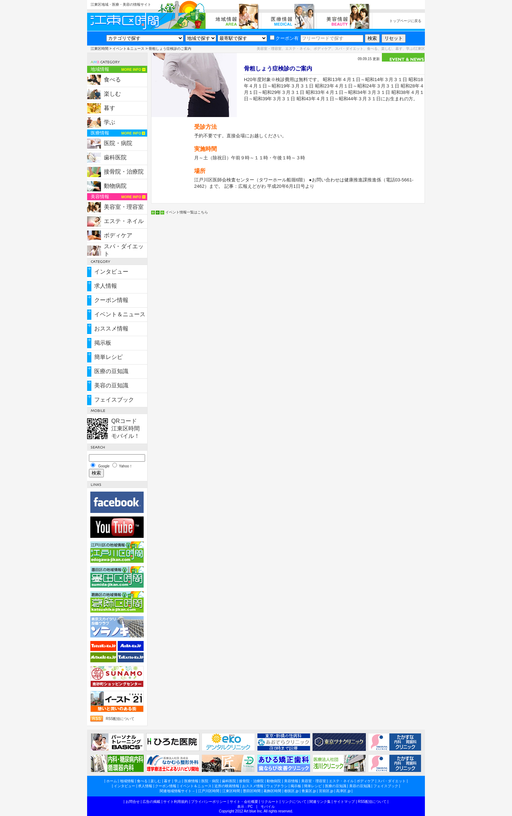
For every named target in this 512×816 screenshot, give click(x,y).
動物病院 (115, 186)
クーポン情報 (111, 300)
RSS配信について (120, 719)
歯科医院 (115, 157)
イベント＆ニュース (128, 49)
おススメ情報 (111, 328)
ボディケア (118, 235)
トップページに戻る (405, 21)
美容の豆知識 (111, 385)
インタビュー (111, 272)
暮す (109, 108)
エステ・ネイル (124, 221)
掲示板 (102, 343)
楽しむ (112, 94)
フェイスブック (114, 400)
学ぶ (109, 122)
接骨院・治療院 (124, 172)
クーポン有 (284, 38)
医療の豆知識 (111, 371)
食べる (112, 79)
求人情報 (105, 286)
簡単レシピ (108, 357)
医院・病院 (118, 143)
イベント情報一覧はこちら (186, 212)
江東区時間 (99, 49)
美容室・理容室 (124, 207)
